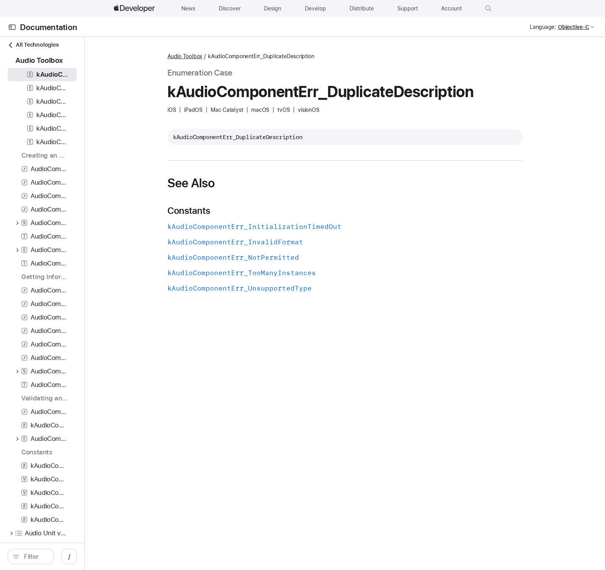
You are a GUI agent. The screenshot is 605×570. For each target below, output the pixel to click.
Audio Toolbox (257, 56)
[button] (488, 8)
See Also (264, 183)
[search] (93, 556)
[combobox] (97, 556)
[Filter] (97, 556)
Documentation (48, 27)
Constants (261, 210)
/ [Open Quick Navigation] (194, 556)
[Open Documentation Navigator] (12, 27)
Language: (543, 27)
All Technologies (33, 45)
